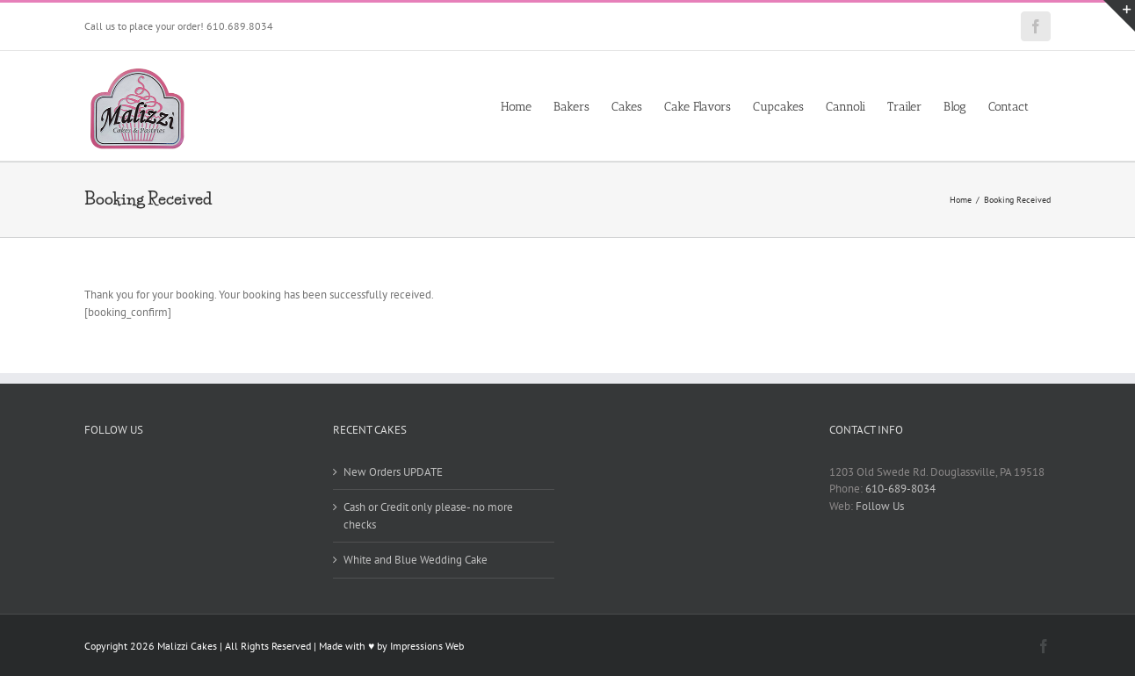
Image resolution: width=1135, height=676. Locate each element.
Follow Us (880, 506)
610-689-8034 (900, 488)
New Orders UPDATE (393, 471)
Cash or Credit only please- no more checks (428, 516)
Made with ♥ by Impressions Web (391, 645)
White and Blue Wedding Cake (415, 559)
